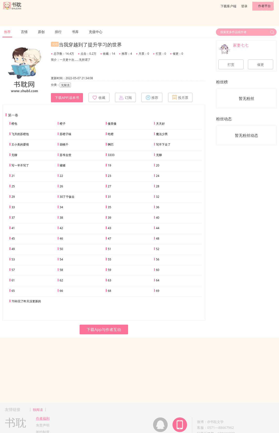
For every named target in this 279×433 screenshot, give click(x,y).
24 (157, 176)
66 (61, 291)
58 (61, 270)
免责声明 (42, 425)
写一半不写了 (20, 165)
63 (109, 280)
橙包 (14, 123)
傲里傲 (112, 123)
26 (61, 186)
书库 (75, 31)
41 (13, 228)
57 (13, 270)
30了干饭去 (67, 197)
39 (109, 218)
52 (157, 249)
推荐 (7, 31)
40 (157, 218)
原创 (41, 31)
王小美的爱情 (20, 144)
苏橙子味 (65, 134)
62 (61, 280)
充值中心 (95, 31)
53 (13, 259)
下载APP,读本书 (67, 98)
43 (109, 228)
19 (109, 165)
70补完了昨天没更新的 (26, 301)
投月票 (180, 97)
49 (13, 249)
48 (157, 238)
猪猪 (63, 165)
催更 (260, 65)
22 (61, 176)
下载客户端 (228, 6)
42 (61, 228)
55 (109, 259)
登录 (244, 6)
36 (157, 207)
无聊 (14, 155)
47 (109, 238)
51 (109, 249)
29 (13, 197)
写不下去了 (163, 144)
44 (157, 228)
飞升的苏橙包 (20, 134)
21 (13, 176)
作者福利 (42, 418)
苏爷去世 (65, 155)
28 (157, 186)
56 (157, 259)
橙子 (63, 123)
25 (13, 186)
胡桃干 (64, 144)
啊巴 (111, 144)
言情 (24, 31)
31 (109, 197)
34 (61, 207)
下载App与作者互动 (104, 329)
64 (157, 280)
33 (13, 207)
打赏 (231, 65)
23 (109, 176)
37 (13, 218)
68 (109, 291)
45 (13, 238)
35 (109, 207)
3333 (111, 155)
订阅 (125, 97)
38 (61, 218)
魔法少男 (162, 134)
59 (109, 270)
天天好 (160, 123)
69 (157, 291)
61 (13, 280)
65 (13, 291)
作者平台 (264, 6)
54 (61, 259)
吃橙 (111, 134)
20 (157, 165)
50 (61, 249)
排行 (58, 31)
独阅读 (38, 409)
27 (109, 186)
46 (61, 238)
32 (157, 197)
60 (157, 270)
